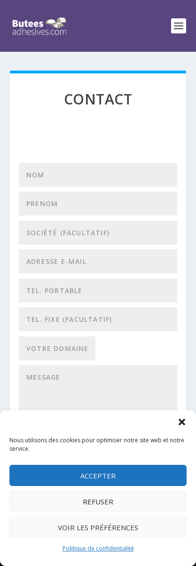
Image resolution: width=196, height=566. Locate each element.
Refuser (98, 501)
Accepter (98, 475)
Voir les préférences (98, 527)
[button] (182, 422)
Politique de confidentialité (98, 548)
